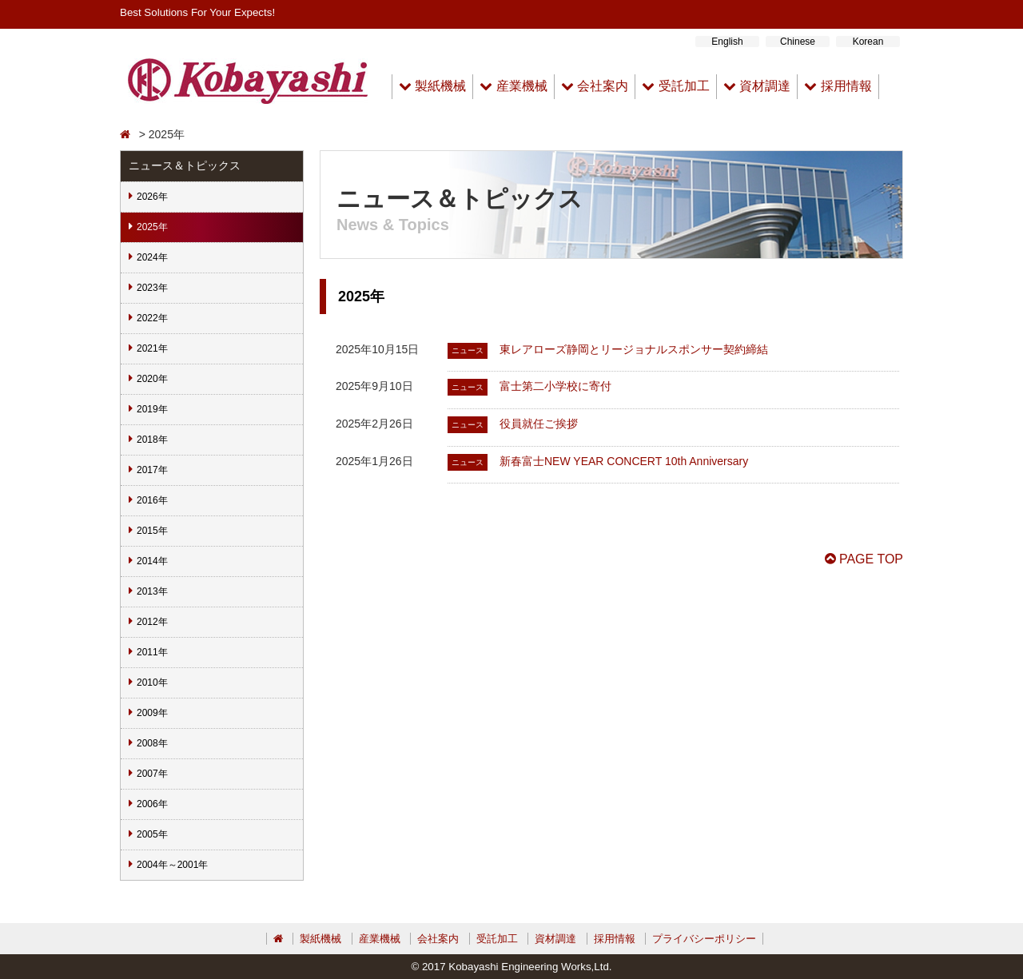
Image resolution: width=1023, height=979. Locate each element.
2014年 (152, 561)
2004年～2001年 (172, 864)
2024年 (152, 257)
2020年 (152, 378)
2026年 (152, 196)
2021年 (152, 348)
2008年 (152, 743)
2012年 (152, 621)
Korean (868, 41)
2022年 (152, 318)
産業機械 (513, 86)
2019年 (152, 409)
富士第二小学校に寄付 (555, 386)
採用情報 (837, 86)
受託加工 (675, 86)
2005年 (152, 834)
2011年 (152, 652)
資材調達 (756, 86)
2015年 (152, 530)
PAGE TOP (864, 559)
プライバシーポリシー (704, 939)
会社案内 (594, 86)
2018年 (152, 439)
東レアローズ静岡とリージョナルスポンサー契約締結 (634, 349)
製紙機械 (432, 86)
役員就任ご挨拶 (539, 423)
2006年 (152, 804)
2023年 (152, 287)
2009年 (152, 712)
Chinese (797, 41)
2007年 (152, 773)
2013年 (152, 591)
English (726, 41)
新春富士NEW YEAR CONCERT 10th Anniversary (624, 461)
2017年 (152, 470)
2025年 (152, 227)
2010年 (152, 682)
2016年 (152, 500)
